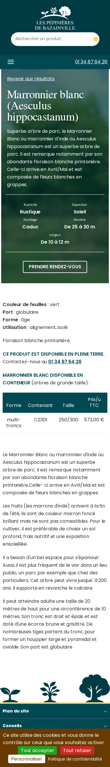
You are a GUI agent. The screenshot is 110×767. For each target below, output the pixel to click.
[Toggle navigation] (10, 62)
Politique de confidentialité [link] (75, 759)
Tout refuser (77, 750)
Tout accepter (37, 750)
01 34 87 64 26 (91, 61)
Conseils (12, 726)
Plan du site (16, 711)
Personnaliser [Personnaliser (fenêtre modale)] (26, 759)
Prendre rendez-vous (55, 267)
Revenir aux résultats (31, 78)
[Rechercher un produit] (55, 39)
